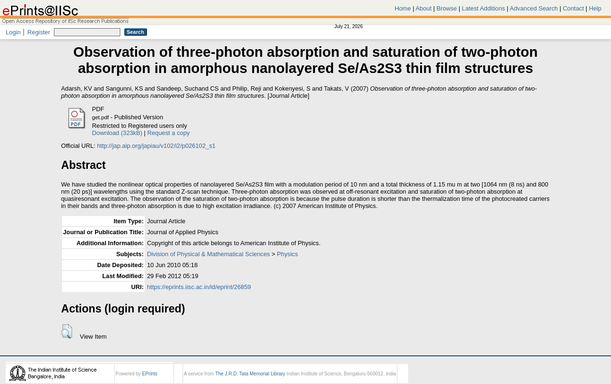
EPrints (150, 373)
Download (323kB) (117, 132)
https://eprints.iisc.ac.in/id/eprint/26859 (199, 287)
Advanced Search (534, 8)
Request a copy (168, 132)
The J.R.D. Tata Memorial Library (250, 373)
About (424, 8)
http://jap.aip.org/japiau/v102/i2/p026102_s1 (156, 145)
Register (38, 32)
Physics (287, 254)
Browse (446, 8)
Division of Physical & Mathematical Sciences (208, 254)
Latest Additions (483, 8)
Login (13, 32)
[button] (66, 331)
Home (403, 8)
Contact (573, 8)
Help (595, 8)
